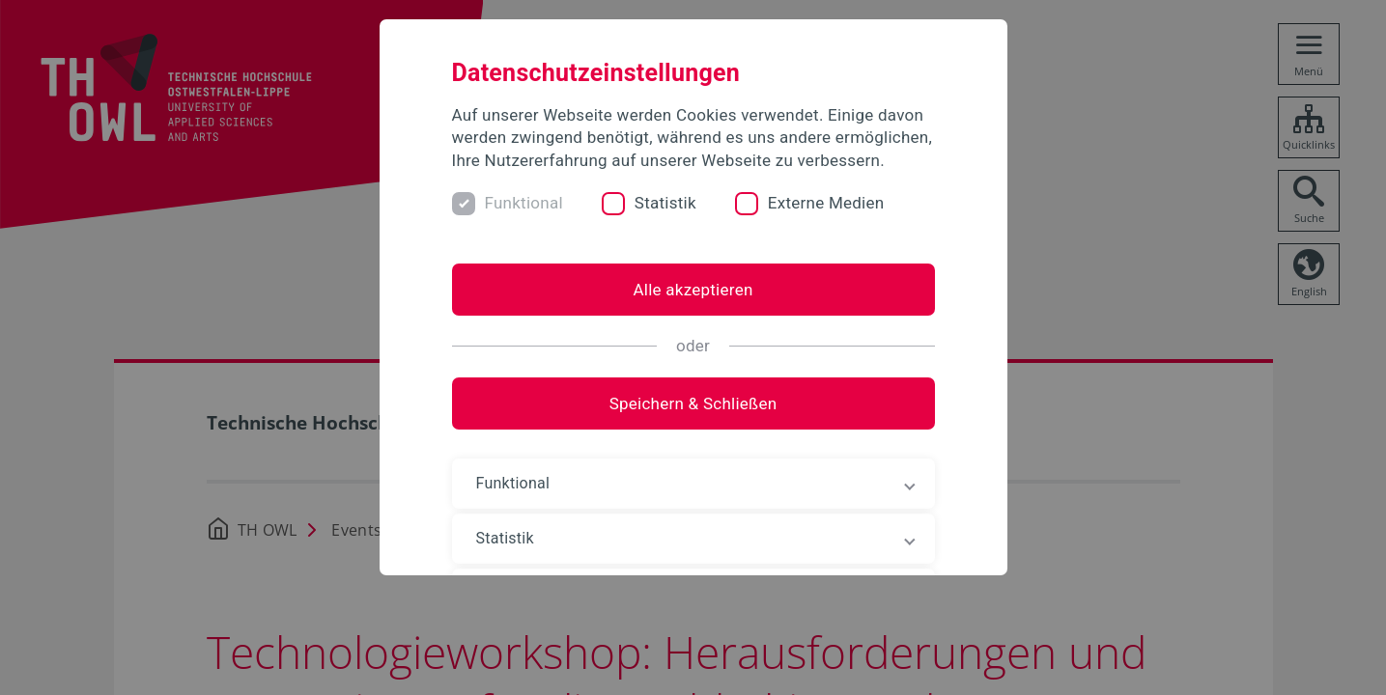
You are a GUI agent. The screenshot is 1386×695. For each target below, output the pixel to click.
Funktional (524, 202)
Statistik (665, 202)
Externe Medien (826, 202)
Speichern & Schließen (693, 403)
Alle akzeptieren (692, 289)
